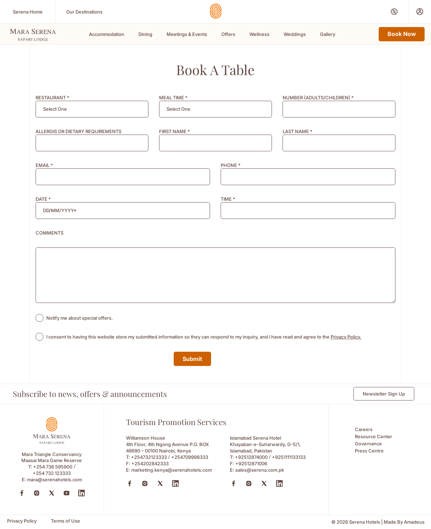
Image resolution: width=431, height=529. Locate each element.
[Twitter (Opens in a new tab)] (51, 493)
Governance (368, 443)
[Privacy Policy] (22, 521)
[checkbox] (39, 318)
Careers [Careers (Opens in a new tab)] (364, 429)
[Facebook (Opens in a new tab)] (21, 493)
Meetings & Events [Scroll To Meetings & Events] (187, 34)
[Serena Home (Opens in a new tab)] (28, 11)
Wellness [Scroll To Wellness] (259, 34)
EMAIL (44, 165)
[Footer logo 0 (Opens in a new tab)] (51, 442)
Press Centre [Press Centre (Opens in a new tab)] (369, 451)
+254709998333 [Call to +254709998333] (189, 457)
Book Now (402, 33)
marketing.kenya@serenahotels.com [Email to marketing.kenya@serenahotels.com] (171, 470)
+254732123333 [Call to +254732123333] (149, 457)
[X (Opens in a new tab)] (160, 483)
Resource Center (373, 436)
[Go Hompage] (215, 11)
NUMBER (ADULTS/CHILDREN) (318, 97)
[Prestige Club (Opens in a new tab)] (420, 11)
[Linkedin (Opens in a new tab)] (175, 483)
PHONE (231, 165)
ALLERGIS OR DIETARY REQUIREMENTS (78, 131)
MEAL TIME (173, 97)
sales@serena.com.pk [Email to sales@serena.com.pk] (259, 470)
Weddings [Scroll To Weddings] (295, 34)
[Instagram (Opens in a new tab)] (36, 493)
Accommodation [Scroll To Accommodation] (106, 34)
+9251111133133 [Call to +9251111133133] (289, 457)
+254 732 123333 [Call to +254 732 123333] (52, 473)
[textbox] (55, 109)
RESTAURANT (52, 97)
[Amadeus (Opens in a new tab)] (414, 522)
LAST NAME (297, 131)
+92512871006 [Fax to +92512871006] (251, 463)
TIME (228, 199)
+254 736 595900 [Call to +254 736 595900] (52, 467)
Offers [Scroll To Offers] (228, 34)
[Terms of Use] (65, 521)
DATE (43, 199)
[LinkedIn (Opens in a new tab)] (81, 493)
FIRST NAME (174, 131)
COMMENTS (49, 233)
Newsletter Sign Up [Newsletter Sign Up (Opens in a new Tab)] (384, 394)
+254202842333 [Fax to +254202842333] (150, 463)
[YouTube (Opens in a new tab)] (66, 493)
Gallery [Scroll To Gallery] (327, 34)
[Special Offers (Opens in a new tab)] (394, 11)
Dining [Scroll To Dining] (145, 34)
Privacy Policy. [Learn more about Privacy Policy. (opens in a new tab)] (346, 337)
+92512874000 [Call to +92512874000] (251, 457)
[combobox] (92, 109)
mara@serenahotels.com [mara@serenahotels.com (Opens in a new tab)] (54, 479)
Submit (192, 358)
